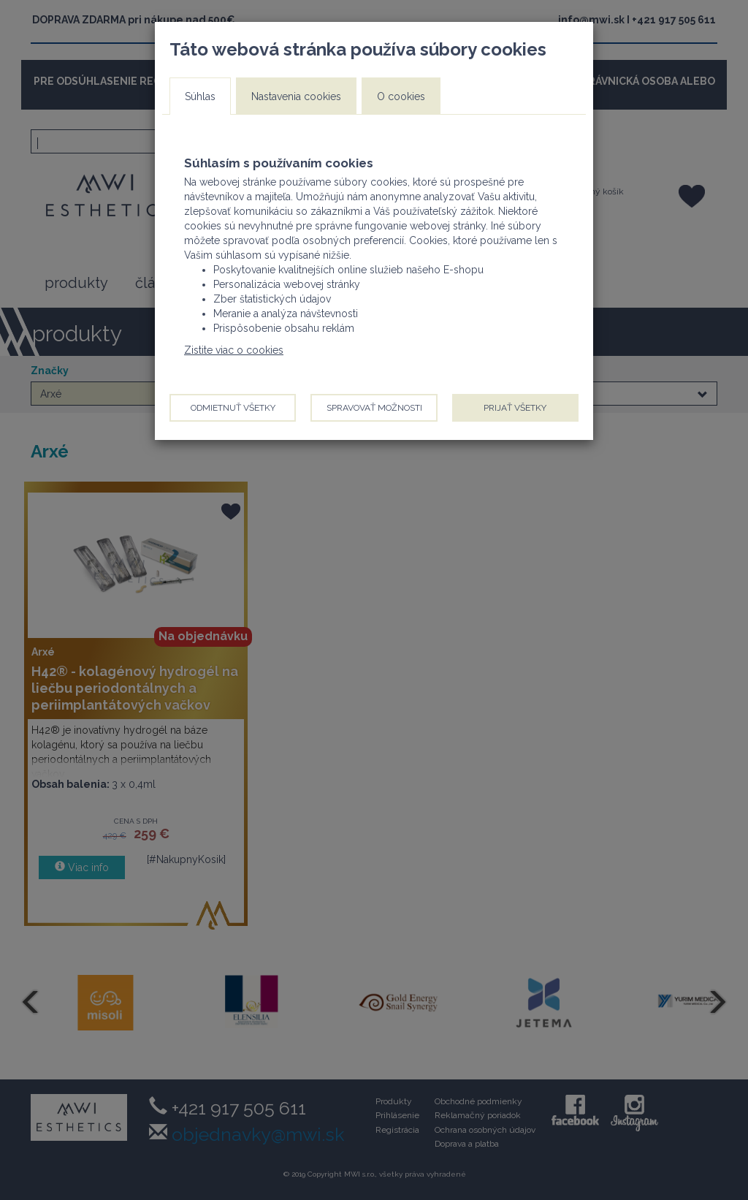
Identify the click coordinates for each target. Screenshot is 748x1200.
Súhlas (200, 96)
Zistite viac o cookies (233, 350)
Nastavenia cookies (296, 96)
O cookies (401, 96)
